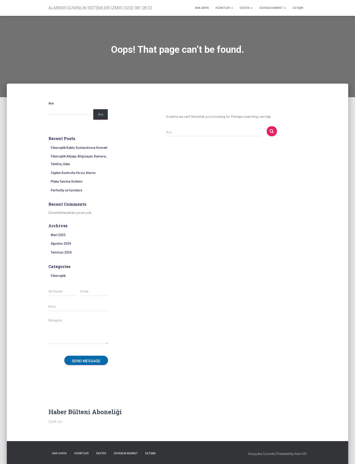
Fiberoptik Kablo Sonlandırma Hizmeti (79, 148)
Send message (86, 361)
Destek (246, 8)
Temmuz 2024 (61, 252)
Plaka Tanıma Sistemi (66, 181)
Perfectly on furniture (66, 190)
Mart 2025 (58, 235)
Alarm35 (300, 454)
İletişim (298, 8)
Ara (51, 103)
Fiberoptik (58, 276)
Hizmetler (224, 8)
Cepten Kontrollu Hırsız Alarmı (73, 173)
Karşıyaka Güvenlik (261, 454)
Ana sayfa (202, 8)
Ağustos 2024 (61, 243)
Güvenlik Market (272, 8)
